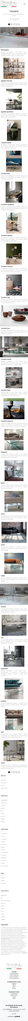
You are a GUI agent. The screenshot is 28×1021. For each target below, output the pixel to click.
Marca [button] (3, 776)
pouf (2, 811)
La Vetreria (3, 783)
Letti (14, 986)
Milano (2, 906)
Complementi (20, 14)
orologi (2, 808)
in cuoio (3, 836)
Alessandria (4, 895)
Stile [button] (2, 873)
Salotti (14, 985)
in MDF (2, 850)
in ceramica (4, 833)
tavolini (3, 821)
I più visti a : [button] (5, 891)
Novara (3, 908)
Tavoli (14, 997)
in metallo (3, 855)
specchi (3, 816)
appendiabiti (4, 800)
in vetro (3, 863)
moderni (3, 883)
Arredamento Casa (14, 982)
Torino (2, 914)
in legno (3, 847)
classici (3, 878)
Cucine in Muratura (14, 978)
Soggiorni (14, 983)
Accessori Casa (11, 14)
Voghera (3, 919)
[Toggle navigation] (24, 3)
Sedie (14, 998)
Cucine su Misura (14, 976)
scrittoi (2, 813)
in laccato (3, 844)
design (2, 880)
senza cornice (4, 866)
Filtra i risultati (14, 19)
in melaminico (4, 852)
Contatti (14, 1014)
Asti (2, 898)
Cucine (14, 972)
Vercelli (3, 916)
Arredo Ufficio (14, 995)
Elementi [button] (4, 796)
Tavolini (14, 15)
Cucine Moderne (14, 973)
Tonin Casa (4, 788)
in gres (2, 841)
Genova (3, 903)
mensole (3, 805)
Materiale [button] (4, 829)
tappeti (3, 819)
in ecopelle (4, 839)
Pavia (2, 911)
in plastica (3, 858)
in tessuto (3, 860)
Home (4, 14)
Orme (2, 785)
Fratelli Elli (3, 780)
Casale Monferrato (6, 900)
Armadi (14, 988)
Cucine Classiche (14, 975)
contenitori (4, 803)
